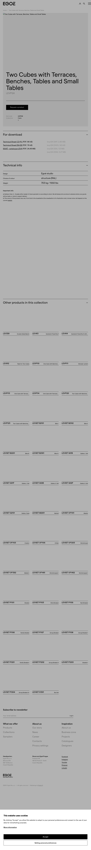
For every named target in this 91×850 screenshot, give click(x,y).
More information (10, 827)
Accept (45, 837)
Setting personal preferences (45, 843)
